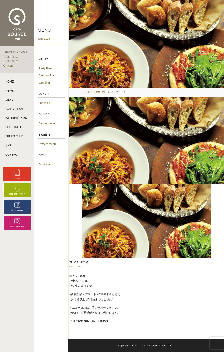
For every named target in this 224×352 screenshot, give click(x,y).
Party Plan (45, 68)
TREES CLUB (14, 136)
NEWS (9, 90)
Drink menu (46, 164)
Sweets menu (47, 144)
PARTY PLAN (14, 109)
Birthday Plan (47, 75)
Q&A (8, 145)
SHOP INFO (13, 127)
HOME (9, 81)
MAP (8, 66)
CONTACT (12, 154)
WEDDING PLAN (16, 118)
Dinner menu (47, 123)
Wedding (44, 82)
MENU (9, 99)
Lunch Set (45, 103)
